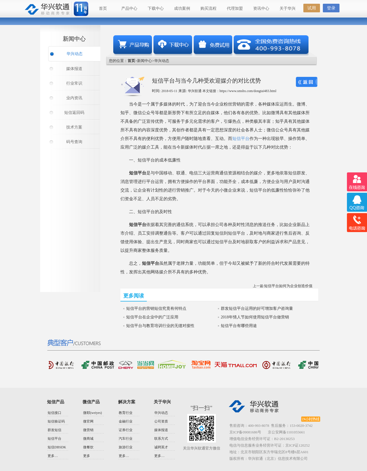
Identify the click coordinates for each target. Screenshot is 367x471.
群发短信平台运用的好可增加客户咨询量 (257, 308)
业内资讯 (74, 98)
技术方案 (74, 127)
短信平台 (240, 138)
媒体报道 (74, 69)
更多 (86, 456)
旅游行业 (125, 447)
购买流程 (208, 8)
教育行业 (125, 413)
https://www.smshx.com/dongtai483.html (248, 91)
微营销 (88, 430)
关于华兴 (288, 8)
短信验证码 (56, 421)
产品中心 (129, 8)
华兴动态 (75, 54)
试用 (311, 8)
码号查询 (74, 142)
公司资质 (161, 421)
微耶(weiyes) (92, 413)
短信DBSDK (57, 447)
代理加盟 (235, 8)
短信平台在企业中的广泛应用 (152, 317)
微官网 (88, 421)
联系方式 (161, 439)
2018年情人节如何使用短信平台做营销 (255, 317)
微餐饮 (88, 447)
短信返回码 (74, 112)
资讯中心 (261, 8)
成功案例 (182, 8)
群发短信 (54, 430)
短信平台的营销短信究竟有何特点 (156, 308)
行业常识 (74, 83)
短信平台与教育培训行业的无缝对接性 (160, 326)
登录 (331, 8)
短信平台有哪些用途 (239, 326)
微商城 (88, 439)
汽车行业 (125, 439)
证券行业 (125, 430)
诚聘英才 (161, 447)
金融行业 (125, 421)
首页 (103, 8)
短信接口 (54, 413)
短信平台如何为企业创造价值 (288, 286)
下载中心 (156, 8)
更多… (53, 456)
